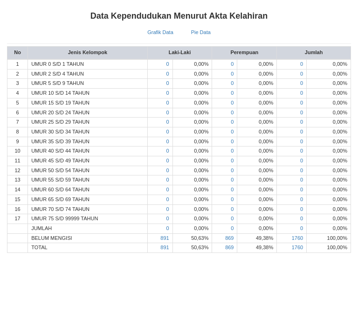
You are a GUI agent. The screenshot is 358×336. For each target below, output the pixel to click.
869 (229, 238)
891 (164, 238)
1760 (297, 238)
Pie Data (200, 32)
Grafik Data (160, 32)
